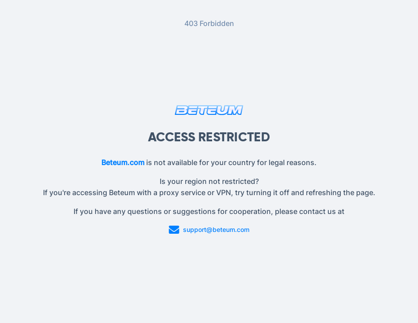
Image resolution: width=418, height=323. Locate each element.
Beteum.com (122, 162)
